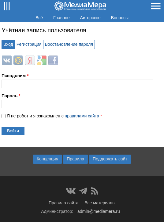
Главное (61, 17)
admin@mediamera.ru (98, 211)
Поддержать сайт (110, 158)
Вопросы (120, 17)
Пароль (11, 95)
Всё (39, 17)
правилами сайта (82, 115)
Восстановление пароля (69, 44)
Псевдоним (15, 75)
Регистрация (29, 44)
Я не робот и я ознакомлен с (54, 115)
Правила (75, 158)
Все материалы (99, 202)
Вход (8, 44)
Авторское (90, 17)
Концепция (47, 158)
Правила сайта (63, 202)
